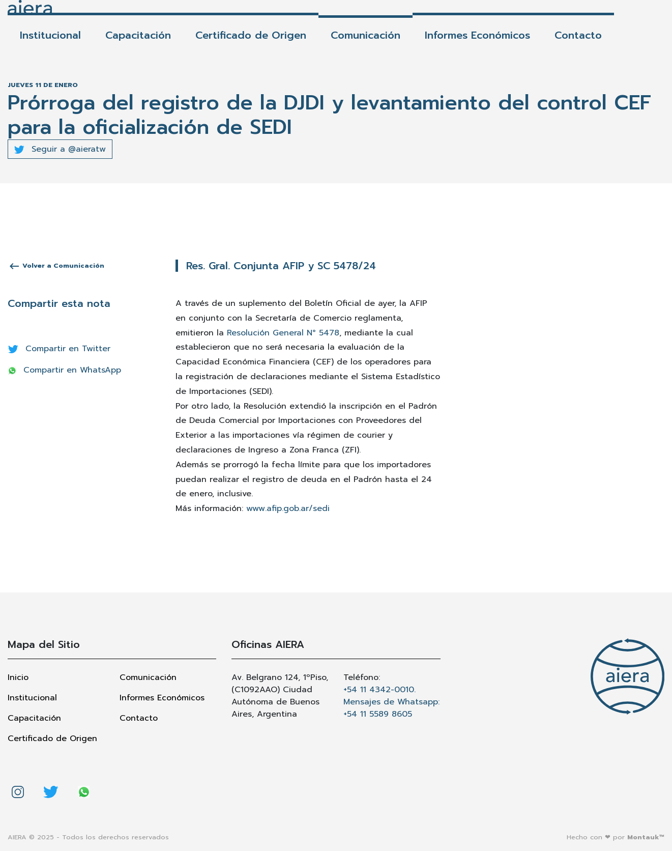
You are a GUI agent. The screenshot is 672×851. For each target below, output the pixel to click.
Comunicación (365, 35)
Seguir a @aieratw (60, 149)
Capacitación (138, 35)
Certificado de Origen (250, 35)
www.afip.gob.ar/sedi (288, 508)
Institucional (50, 35)
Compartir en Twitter (59, 349)
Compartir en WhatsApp (64, 370)
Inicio (18, 677)
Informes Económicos (477, 35)
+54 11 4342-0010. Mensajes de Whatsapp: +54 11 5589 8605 (391, 702)
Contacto (578, 35)
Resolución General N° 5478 (283, 333)
